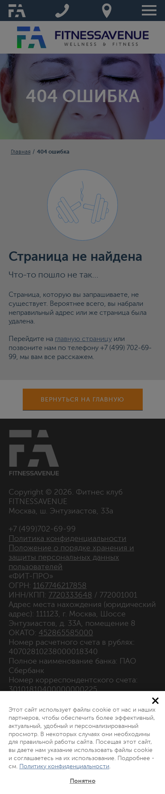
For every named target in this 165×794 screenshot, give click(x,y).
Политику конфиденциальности (64, 766)
